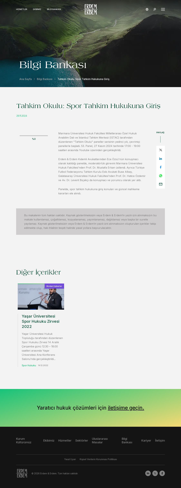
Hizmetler (21, 9)
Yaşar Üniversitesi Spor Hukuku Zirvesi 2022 (40, 321)
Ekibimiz (37, 9)
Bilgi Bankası (54, 9)
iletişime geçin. (126, 408)
